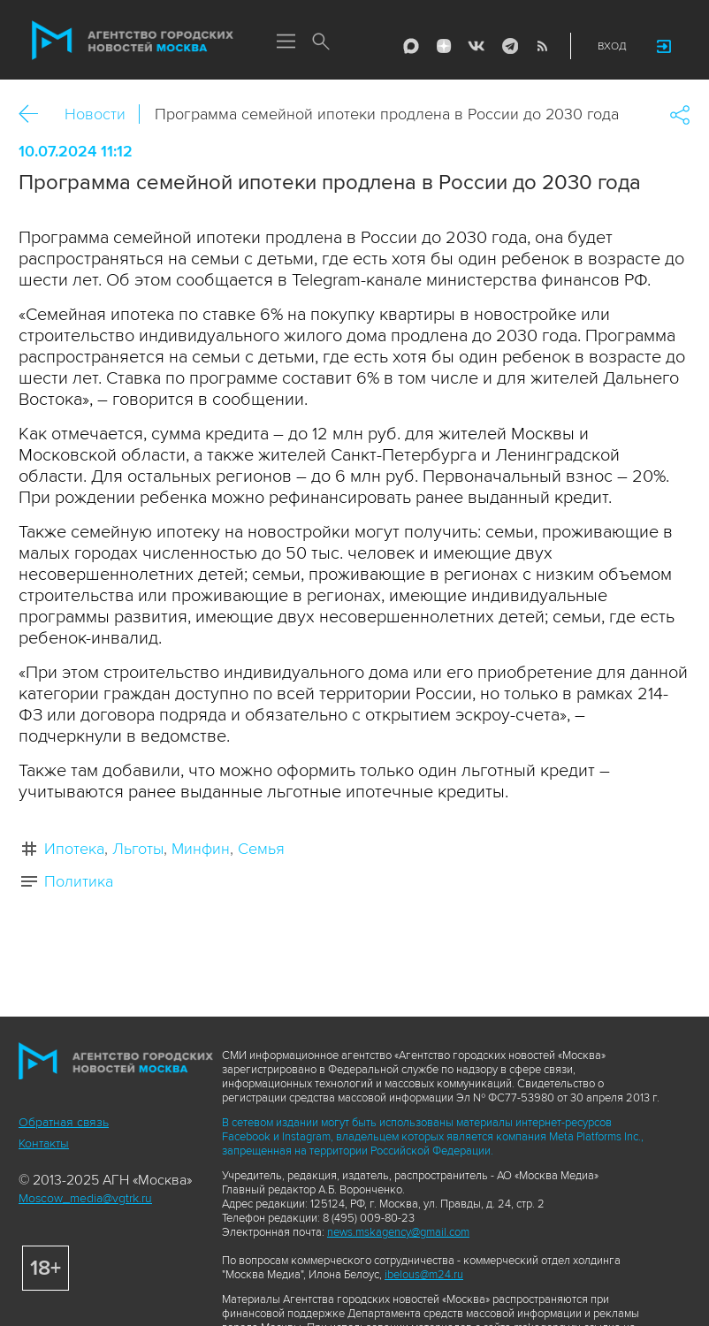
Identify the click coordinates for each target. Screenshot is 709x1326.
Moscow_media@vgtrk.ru (85, 1198)
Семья (261, 848)
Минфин (201, 848)
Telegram (509, 46)
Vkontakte (476, 46)
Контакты (44, 1143)
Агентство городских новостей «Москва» (132, 40)
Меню (285, 42)
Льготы (138, 848)
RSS (542, 46)
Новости (95, 114)
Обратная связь (64, 1122)
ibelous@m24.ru (424, 1275)
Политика (78, 881)
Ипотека (74, 848)
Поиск (321, 42)
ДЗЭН (444, 46)
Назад (35, 114)
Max (411, 46)
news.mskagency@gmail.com (398, 1232)
